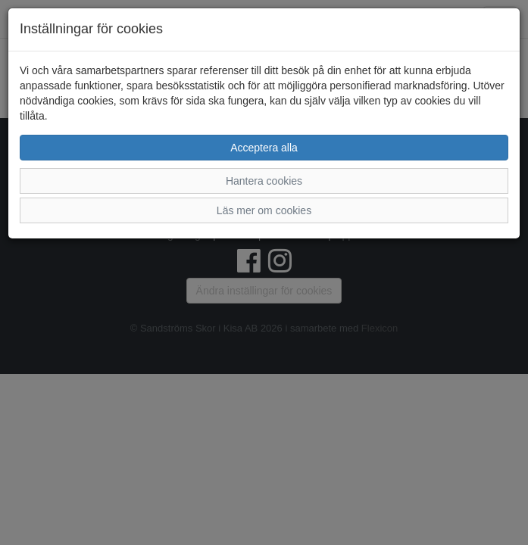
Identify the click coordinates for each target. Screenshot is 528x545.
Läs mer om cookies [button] (264, 210)
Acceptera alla (264, 148)
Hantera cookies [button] (264, 181)
